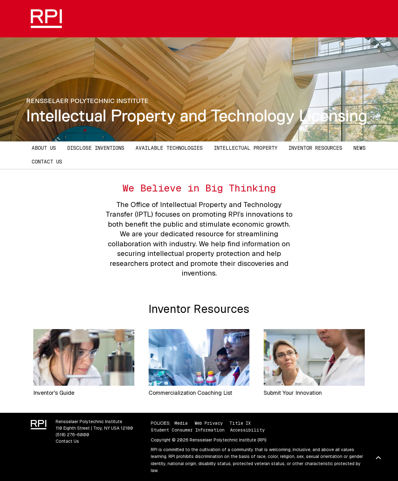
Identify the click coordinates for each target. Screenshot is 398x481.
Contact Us (47, 161)
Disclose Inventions (95, 148)
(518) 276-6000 (72, 434)
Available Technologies (169, 148)
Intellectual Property (245, 148)
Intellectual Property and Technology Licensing (197, 116)
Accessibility (247, 430)
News (360, 148)
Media (181, 423)
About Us (44, 148)
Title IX (240, 423)
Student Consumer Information (187, 430)
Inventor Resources (315, 148)
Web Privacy (209, 423)
